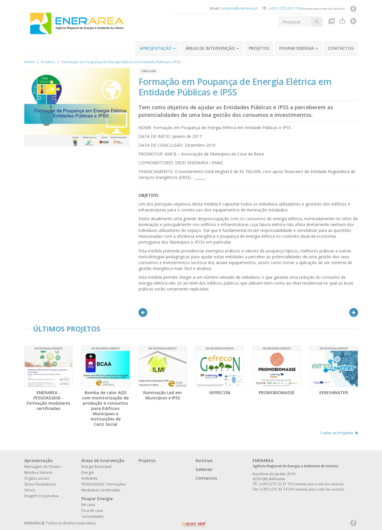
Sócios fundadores (40, 484)
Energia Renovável (96, 466)
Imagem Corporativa (41, 495)
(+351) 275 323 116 (284, 8)
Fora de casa (92, 510)
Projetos (259, 48)
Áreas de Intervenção (212, 48)
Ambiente (89, 478)
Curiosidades (92, 516)
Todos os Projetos (339, 432)
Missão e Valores (38, 472)
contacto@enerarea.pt (239, 8)
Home (29, 61)
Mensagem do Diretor (42, 466)
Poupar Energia (298, 48)
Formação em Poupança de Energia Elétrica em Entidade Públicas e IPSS (120, 61)
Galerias (204, 469)
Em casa (88, 504)
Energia (87, 472)
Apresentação (158, 48)
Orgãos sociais (36, 478)
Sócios (29, 490)
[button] (142, 312)
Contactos (341, 48)
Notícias (204, 460)
